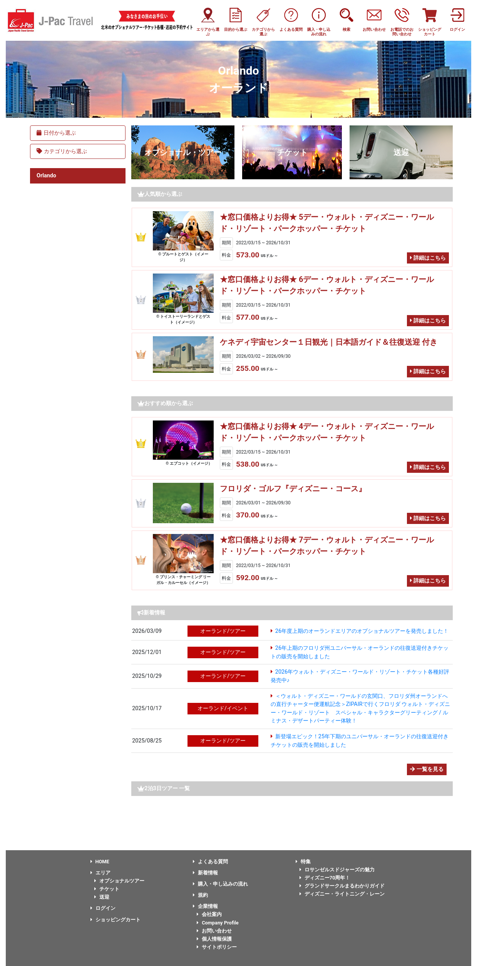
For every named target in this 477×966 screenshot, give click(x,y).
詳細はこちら (428, 258)
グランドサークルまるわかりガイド (342, 886)
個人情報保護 (214, 939)
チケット (292, 152)
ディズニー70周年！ (325, 878)
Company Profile (218, 923)
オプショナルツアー (119, 881)
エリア (100, 873)
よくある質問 (210, 861)
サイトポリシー (217, 947)
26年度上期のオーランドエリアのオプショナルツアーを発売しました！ (362, 631)
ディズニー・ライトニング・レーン (342, 894)
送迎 (401, 152)
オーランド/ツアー (223, 631)
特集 (303, 861)
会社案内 (209, 914)
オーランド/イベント (222, 708)
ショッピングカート (115, 920)
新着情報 (205, 873)
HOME (99, 861)
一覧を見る (427, 769)
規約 (200, 895)
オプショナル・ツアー (182, 152)
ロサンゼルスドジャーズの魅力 (337, 870)
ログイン (102, 908)
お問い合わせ (214, 931)
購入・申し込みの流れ (220, 884)
